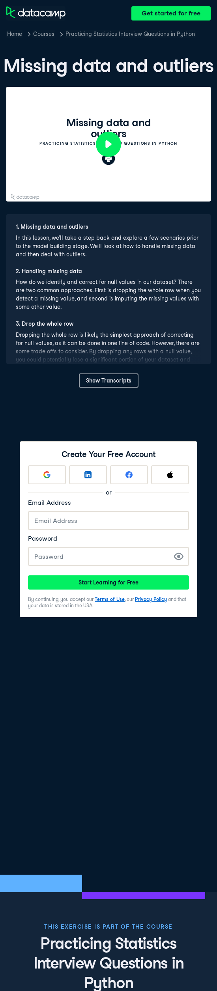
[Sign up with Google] (47, 474)
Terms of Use (110, 599)
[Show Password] (179, 556)
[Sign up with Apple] (170, 474)
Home (14, 34)
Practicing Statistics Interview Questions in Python (130, 34)
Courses (43, 34)
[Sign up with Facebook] (129, 474)
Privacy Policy (151, 599)
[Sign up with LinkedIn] (88, 474)
